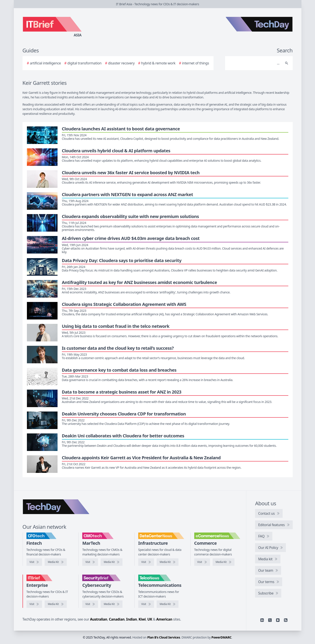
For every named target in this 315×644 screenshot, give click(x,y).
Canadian (117, 619)
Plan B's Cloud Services (163, 637)
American (164, 619)
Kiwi (142, 619)
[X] (270, 620)
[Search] (254, 63)
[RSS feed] (285, 620)
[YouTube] (278, 620)
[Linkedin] (262, 620)
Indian (131, 619)
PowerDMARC (222, 637)
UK (149, 619)
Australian (98, 619)
